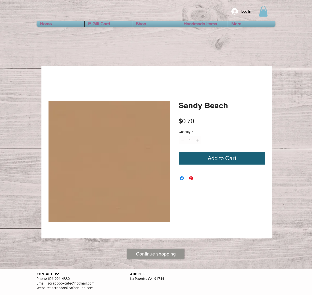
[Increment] (198, 140)
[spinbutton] (190, 140)
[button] (263, 11)
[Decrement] (182, 140)
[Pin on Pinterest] (191, 178)
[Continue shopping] (155, 254)
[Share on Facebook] (182, 178)
